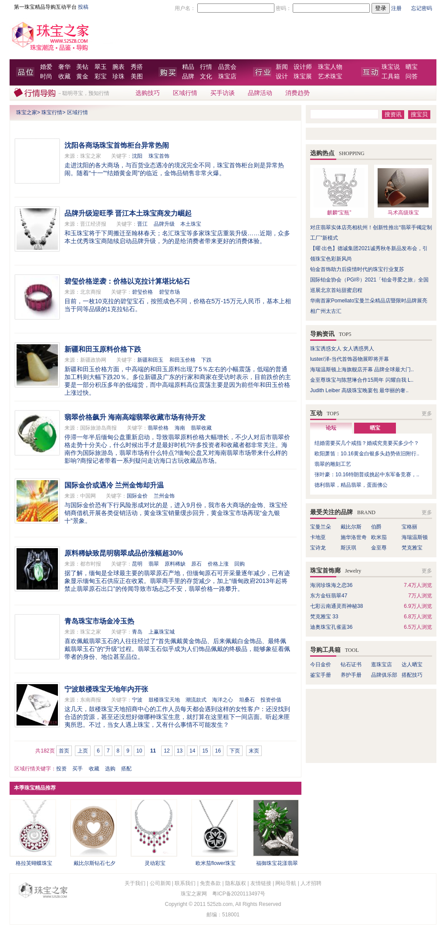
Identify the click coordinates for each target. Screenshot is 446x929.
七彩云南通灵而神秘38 (336, 606)
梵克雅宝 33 (324, 617)
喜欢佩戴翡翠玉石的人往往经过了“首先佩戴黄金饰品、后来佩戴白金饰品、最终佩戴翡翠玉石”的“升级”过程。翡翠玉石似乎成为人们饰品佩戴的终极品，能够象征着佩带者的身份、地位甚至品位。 (177, 648)
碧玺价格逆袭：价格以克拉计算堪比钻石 (127, 281)
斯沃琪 (348, 548)
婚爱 (46, 67)
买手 (77, 769)
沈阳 (137, 156)
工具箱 (391, 76)
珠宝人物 (330, 67)
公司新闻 (160, 883)
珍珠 (118, 76)
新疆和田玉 (150, 360)
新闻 (282, 67)
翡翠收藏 (201, 428)
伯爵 (376, 527)
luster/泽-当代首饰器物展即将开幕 (349, 359)
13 (179, 751)
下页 (235, 751)
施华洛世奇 (354, 537)
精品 (188, 67)
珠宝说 (391, 67)
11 (153, 751)
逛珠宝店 (381, 664)
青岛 (137, 632)
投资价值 (270, 700)
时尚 (46, 76)
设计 (282, 76)
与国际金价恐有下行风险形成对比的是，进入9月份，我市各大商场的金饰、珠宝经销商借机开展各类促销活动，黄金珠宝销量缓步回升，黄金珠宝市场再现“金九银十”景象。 (175, 513)
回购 (239, 564)
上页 (83, 751)
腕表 (118, 67)
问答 (411, 76)
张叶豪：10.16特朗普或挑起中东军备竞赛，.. (366, 474)
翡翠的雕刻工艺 (332, 464)
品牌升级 (164, 224)
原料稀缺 (175, 564)
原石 (196, 564)
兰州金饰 (164, 496)
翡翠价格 (158, 428)
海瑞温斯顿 (415, 537)
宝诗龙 (318, 548)
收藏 (64, 76)
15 (205, 751)
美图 (137, 76)
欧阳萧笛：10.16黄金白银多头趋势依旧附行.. (366, 454)
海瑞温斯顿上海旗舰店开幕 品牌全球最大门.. (362, 369)
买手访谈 (222, 93)
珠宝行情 (51, 112)
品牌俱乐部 (384, 675)
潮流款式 (196, 700)
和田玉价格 (182, 360)
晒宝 (411, 67)
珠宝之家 (26, 112)
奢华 (64, 67)
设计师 (303, 67)
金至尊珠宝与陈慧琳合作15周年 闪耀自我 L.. (361, 380)
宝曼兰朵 (320, 527)
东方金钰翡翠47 (328, 596)
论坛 (331, 428)
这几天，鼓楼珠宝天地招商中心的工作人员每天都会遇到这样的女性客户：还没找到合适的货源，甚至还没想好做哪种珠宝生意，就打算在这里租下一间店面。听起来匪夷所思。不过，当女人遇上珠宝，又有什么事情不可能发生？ (177, 716)
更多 (427, 413)
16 (218, 751)
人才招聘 (311, 883)
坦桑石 (247, 700)
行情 (206, 67)
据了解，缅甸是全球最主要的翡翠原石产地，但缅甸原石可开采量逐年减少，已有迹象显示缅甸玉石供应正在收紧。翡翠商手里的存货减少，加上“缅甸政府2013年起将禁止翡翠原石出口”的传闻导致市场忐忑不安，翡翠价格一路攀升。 (177, 581)
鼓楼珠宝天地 (164, 700)
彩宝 (101, 76)
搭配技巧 (412, 675)
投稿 (83, 7)
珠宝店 (227, 76)
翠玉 (101, 67)
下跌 (206, 360)
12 (166, 751)
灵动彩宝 (155, 863)
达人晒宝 (412, 664)
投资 (61, 769)
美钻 (82, 67)
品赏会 (227, 67)
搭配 (126, 769)
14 (192, 751)
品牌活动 (260, 93)
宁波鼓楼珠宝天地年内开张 (106, 689)
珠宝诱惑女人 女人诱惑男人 (342, 349)
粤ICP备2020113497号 (239, 894)
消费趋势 (297, 93)
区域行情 (185, 93)
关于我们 (135, 883)
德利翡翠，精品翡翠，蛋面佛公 (351, 485)
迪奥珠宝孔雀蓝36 (331, 627)
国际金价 (137, 496)
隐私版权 (235, 883)
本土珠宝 (190, 224)
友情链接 (260, 883)
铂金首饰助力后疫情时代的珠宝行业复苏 (357, 269)
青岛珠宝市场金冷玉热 (99, 621)
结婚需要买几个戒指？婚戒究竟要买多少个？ (366, 443)
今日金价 (320, 664)
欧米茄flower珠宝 (216, 863)
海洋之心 (222, 700)
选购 (110, 769)
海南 (180, 428)
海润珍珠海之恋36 (331, 585)
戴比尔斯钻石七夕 (94, 863)
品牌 (188, 76)
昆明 (137, 564)
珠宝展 (303, 76)
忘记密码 (421, 8)
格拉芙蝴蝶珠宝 (34, 863)
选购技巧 (147, 93)
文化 (206, 76)
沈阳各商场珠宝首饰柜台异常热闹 (116, 145)
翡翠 (154, 564)
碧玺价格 (142, 292)
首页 (64, 751)
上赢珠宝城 (162, 632)
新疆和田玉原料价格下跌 (102, 349)
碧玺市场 (169, 292)
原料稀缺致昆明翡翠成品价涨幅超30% (123, 553)
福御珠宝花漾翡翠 (277, 863)
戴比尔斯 (351, 527)
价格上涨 (218, 564)
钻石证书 (351, 664)
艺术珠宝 (330, 76)
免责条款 (210, 883)
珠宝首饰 (159, 156)
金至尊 (379, 548)
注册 (396, 8)
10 (139, 751)
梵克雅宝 (412, 548)
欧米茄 (379, 537)
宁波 (137, 700)
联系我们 (185, 883)
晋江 (142, 224)
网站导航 (285, 883)
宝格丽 (409, 527)
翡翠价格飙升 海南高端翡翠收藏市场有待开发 (135, 417)
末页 (254, 751)
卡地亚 (318, 537)
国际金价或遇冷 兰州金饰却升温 (114, 485)
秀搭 (137, 67)
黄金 (82, 76)
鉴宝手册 (320, 675)
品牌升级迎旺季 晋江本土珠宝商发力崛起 (128, 213)
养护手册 (354, 675)
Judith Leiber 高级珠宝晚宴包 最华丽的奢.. (359, 390)
